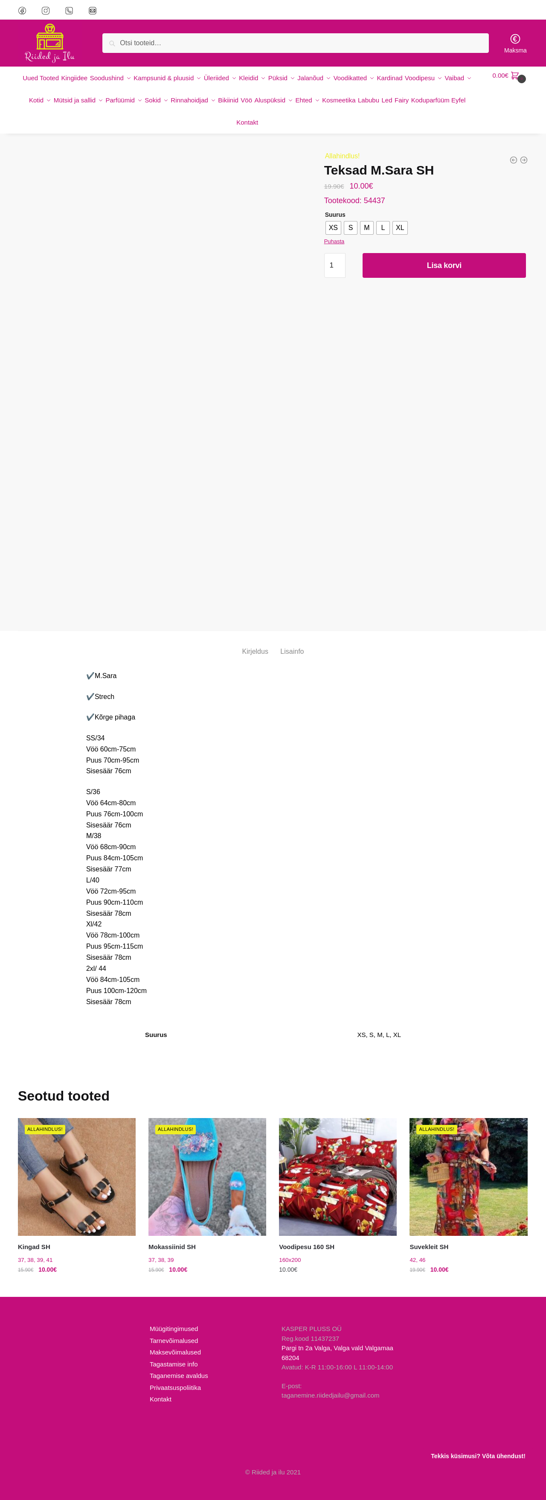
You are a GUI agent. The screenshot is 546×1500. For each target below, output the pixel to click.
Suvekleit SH (429, 1231)
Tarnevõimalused (174, 1325)
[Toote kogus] (335, 250)
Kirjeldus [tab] (255, 636)
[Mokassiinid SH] (207, 1161)
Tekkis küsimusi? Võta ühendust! (478, 1456)
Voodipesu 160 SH (306, 1231)
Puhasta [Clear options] (334, 226)
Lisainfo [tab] (292, 636)
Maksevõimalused (175, 1336)
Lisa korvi (444, 250)
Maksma (515, 43)
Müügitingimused (174, 1313)
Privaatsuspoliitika (175, 1372)
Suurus (335, 199)
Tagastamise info (174, 1348)
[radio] (333, 212)
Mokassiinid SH (172, 1231)
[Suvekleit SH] (468, 1161)
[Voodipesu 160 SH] (338, 1161)
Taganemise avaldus (179, 1360)
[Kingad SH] (77, 1161)
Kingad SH (34, 1231)
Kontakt (160, 1383)
